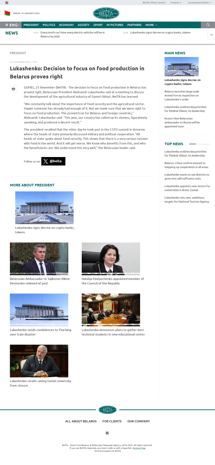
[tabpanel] (188, 178)
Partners (134, 24)
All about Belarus (81, 421)
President (31, 24)
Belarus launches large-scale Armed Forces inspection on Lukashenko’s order (182, 95)
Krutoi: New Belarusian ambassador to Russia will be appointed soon (182, 122)
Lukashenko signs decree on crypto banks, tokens (183, 81)
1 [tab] (192, 142)
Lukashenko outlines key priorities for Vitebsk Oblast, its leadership (186, 108)
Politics (49, 24)
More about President (32, 185)
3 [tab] (207, 142)
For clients (112, 421)
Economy (66, 24)
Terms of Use (139, 448)
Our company (138, 421)
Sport (98, 24)
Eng (14, 25)
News (11, 33)
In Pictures (115, 24)
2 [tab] (199, 142)
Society (83, 24)
